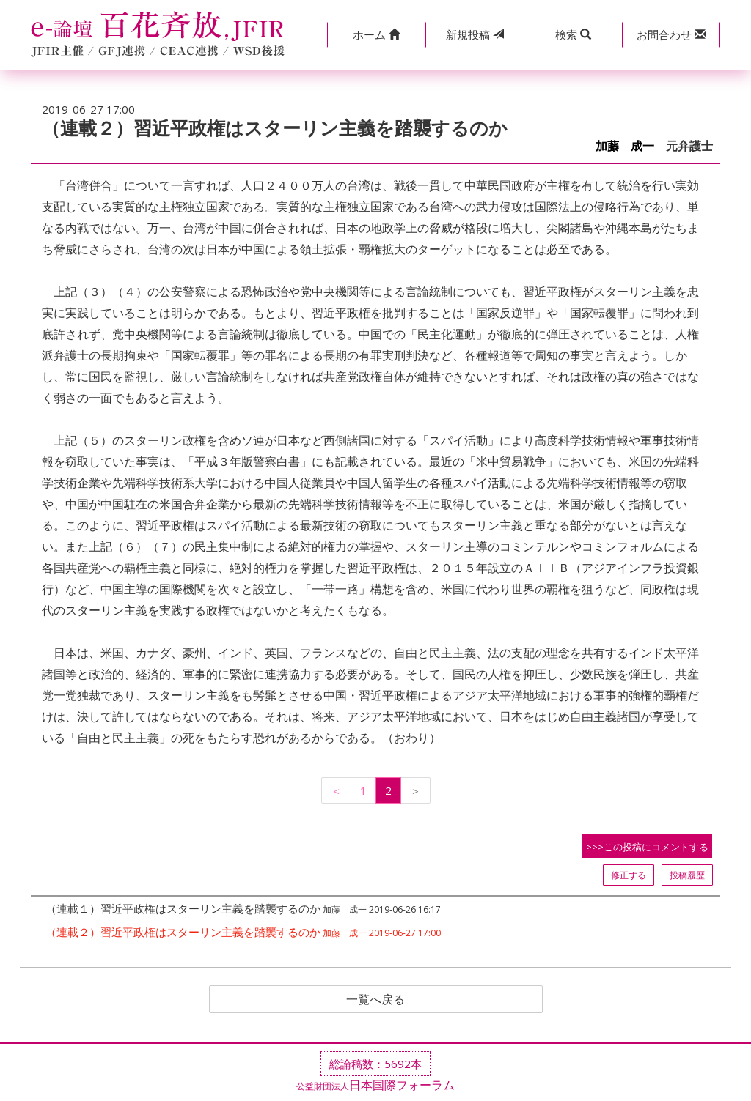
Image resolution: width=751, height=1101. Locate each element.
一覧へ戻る (375, 999)
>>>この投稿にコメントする (647, 846)
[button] (376, 35)
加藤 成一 (625, 146)
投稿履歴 (687, 875)
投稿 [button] (475, 34)
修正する (628, 875)
